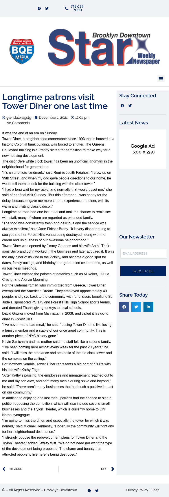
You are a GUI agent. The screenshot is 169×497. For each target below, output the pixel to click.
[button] (161, 78)
